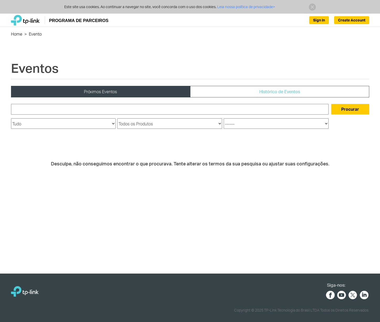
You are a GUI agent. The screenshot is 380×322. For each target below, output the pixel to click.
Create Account (351, 20)
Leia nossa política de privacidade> (245, 6)
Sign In (319, 20)
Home (16, 34)
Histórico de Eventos (279, 91)
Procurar (350, 109)
